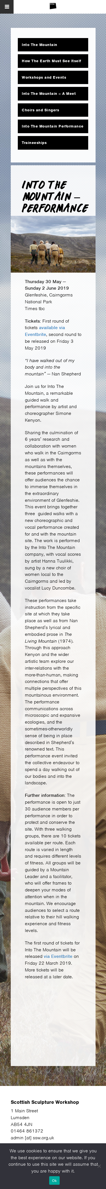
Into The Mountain (39, 44)
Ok (54, 1180)
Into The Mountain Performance (53, 126)
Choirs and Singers (40, 110)
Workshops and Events (44, 77)
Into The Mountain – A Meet (49, 93)
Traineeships (34, 142)
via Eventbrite (58, 956)
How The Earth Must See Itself (51, 60)
